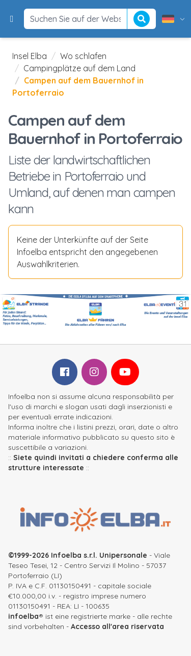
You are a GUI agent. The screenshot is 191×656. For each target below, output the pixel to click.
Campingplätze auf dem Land (79, 68)
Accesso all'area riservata (117, 626)
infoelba (23, 616)
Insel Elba (29, 56)
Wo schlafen (83, 56)
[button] (12, 19)
